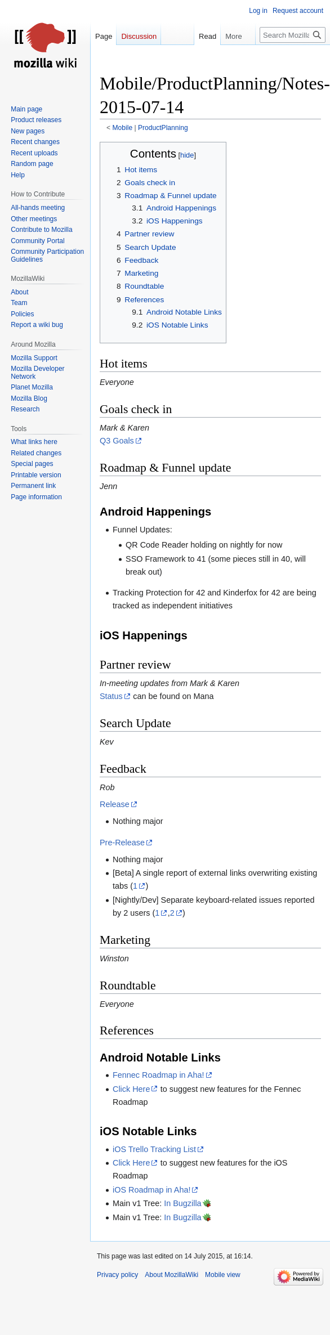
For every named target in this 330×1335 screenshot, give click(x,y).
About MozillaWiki (171, 1275)
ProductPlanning (163, 128)
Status (111, 696)
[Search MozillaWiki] (292, 35)
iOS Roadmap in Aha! (151, 1189)
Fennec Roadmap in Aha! (158, 1074)
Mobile (123, 128)
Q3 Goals (117, 440)
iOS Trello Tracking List (154, 1149)
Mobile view (222, 1275)
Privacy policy (117, 1275)
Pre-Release (122, 842)
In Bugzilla (182, 1203)
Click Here (131, 1089)
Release (115, 804)
